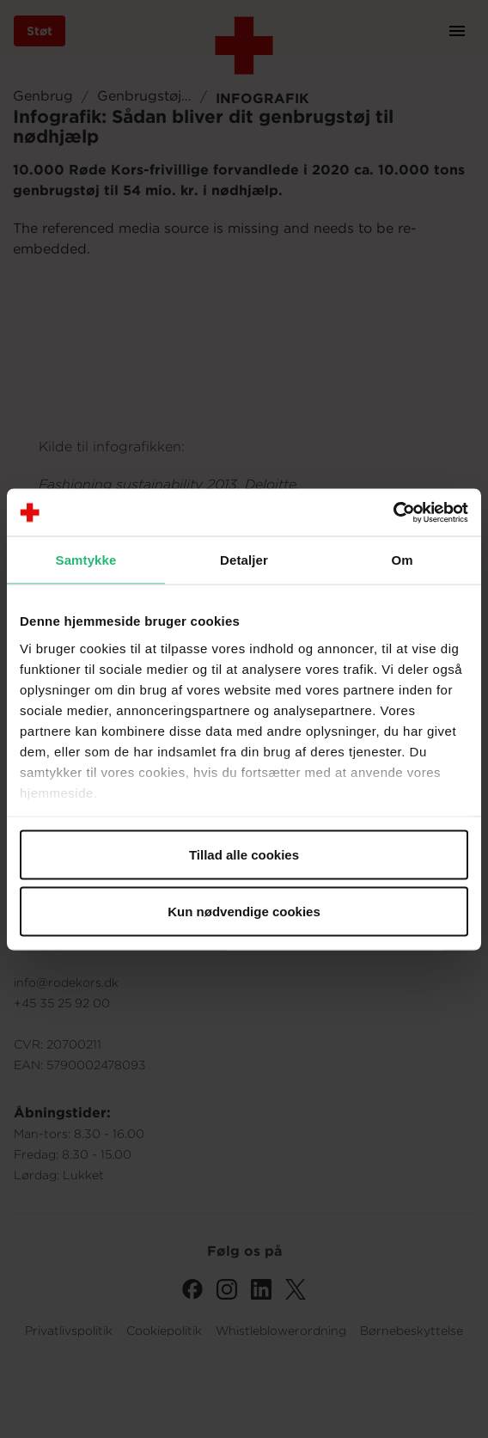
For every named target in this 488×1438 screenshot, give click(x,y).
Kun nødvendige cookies (244, 910)
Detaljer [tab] (244, 560)
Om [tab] (401, 560)
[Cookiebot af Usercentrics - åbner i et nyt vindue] (393, 512)
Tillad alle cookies (244, 855)
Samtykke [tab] (86, 560)
